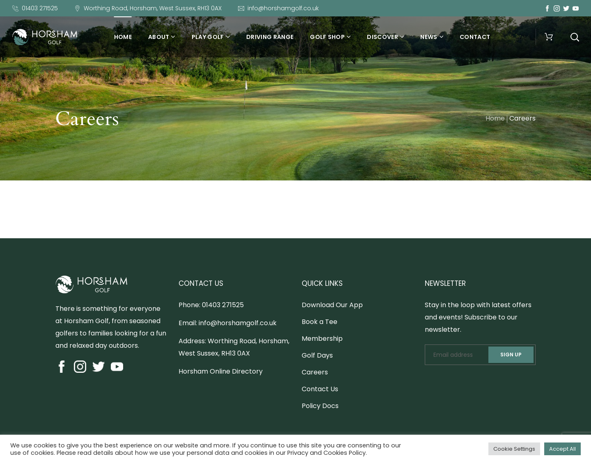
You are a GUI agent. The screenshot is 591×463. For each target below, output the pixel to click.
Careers (315, 372)
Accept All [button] (562, 449)
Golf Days (317, 355)
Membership (322, 338)
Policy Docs (320, 406)
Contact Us (320, 389)
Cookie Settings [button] (514, 449)
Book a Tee (319, 321)
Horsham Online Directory (221, 371)
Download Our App (332, 305)
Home (495, 118)
